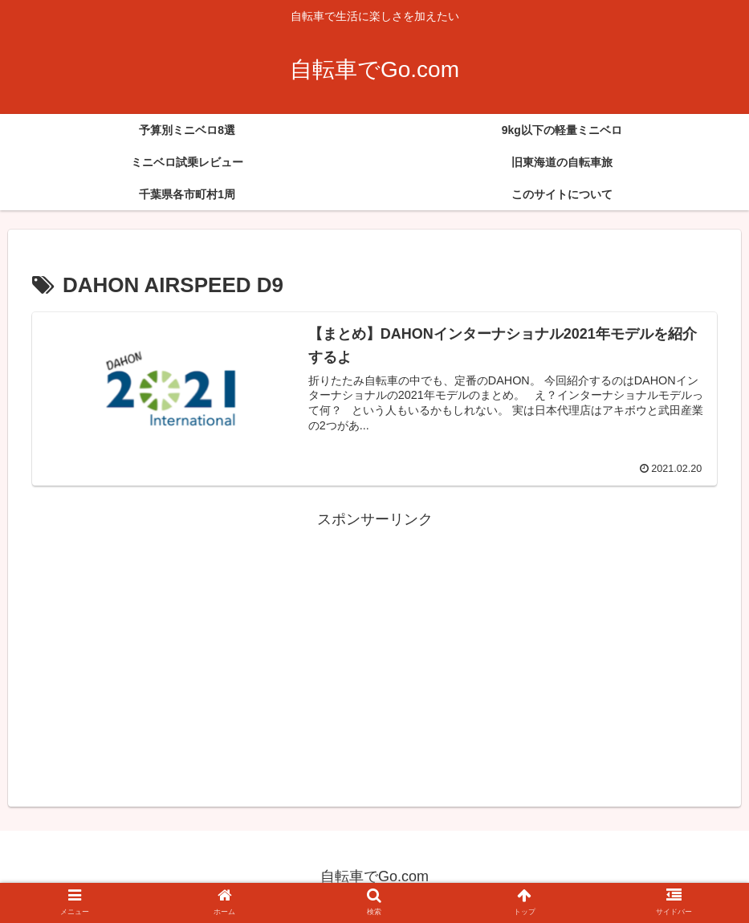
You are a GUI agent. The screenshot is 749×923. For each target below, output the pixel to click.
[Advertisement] (374, 644)
